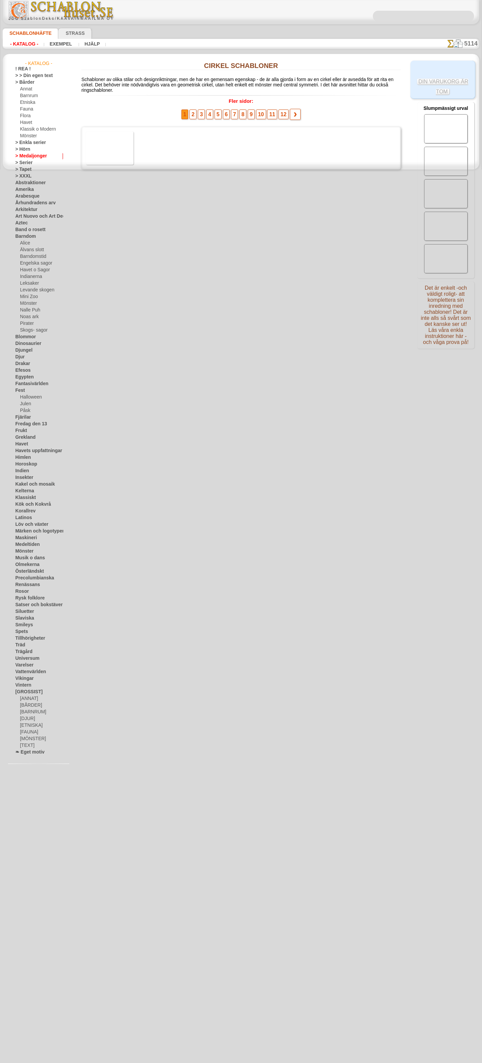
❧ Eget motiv (27, 752)
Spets (20, 632)
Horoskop (24, 464)
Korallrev (23, 511)
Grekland (23, 437)
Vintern (22, 685)
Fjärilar (22, 417)
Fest (19, 390)
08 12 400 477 (252, 958)
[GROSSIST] (26, 692)
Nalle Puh (28, 310)
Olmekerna (25, 565)
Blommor (23, 337)
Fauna (26, 109)
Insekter (22, 478)
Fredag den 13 (28, 424)
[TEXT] (26, 745)
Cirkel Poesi (148, 426)
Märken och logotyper (35, 531)
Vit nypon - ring (152, 722)
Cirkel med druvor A (157, 229)
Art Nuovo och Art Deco (37, 216)
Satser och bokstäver (35, 605)
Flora (25, 116)
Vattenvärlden (28, 672)
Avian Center (150, 131)
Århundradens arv (32, 203)
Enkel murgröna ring (157, 771)
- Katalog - (22, 44)
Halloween (29, 397)
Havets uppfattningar (35, 451)
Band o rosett (28, 230)
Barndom (23, 236)
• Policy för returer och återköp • (241, 1036)
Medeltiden (25, 545)
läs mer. (283, 1058)
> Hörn (21, 149)
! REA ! (21, 69)
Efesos (21, 370)
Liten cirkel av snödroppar (163, 673)
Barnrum (28, 96)
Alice (24, 243)
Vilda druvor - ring (155, 525)
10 (259, 111)
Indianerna (30, 277)
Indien (21, 471)
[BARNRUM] (32, 712)
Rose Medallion (152, 180)
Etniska (27, 102)
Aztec (20, 223)
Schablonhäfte (26, 33)
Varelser (23, 665)
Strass (65, 33)
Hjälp (83, 44)
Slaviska (22, 618)
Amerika (22, 190)
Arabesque (25, 196)
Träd (19, 645)
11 (269, 111)
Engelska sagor (34, 263)
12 (278, 111)
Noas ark (28, 317)
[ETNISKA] (30, 725)
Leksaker (28, 283)
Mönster (28, 136)
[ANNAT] (28, 699)
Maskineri (24, 538)
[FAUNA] (28, 732)
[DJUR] (27, 719)
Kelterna (23, 491)
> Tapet (21, 169)
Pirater (26, 324)
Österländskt (27, 571)
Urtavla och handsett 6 (160, 820)
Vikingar (22, 679)
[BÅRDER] (29, 705)
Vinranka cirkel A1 (155, 476)
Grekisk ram (149, 328)
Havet (25, 123)
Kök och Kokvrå (29, 504)
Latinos (22, 518)
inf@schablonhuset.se (255, 970)
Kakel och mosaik (31, 484)
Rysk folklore (27, 598)
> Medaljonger (28, 156)
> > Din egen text (30, 76)
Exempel (55, 44)
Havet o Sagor (33, 270)
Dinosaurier (26, 344)
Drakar (21, 364)
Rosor (20, 591)
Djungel (22, 350)
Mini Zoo (28, 297)
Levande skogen (34, 290)
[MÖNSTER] (31, 739)
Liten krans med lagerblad (163, 377)
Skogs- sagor (32, 330)
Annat (25, 89)
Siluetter (23, 612)
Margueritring (151, 623)
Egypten (22, 377)
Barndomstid (32, 257)
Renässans (25, 585)
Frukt (20, 431)
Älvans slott (31, 250)
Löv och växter (29, 524)
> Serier (22, 163)
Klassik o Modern (36, 129)
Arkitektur (24, 210)
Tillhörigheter (27, 638)
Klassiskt (23, 498)
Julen (24, 404)
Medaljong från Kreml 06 (162, 279)
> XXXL (21, 176)
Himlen (21, 457)
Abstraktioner (28, 183)
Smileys (22, 625)
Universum (25, 658)
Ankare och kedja (154, 574)
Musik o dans (27, 558)
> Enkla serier (27, 143)
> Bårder (23, 82)
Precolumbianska (31, 578)
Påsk (24, 411)
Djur (19, 357)
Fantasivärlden (29, 384)
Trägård (22, 652)
